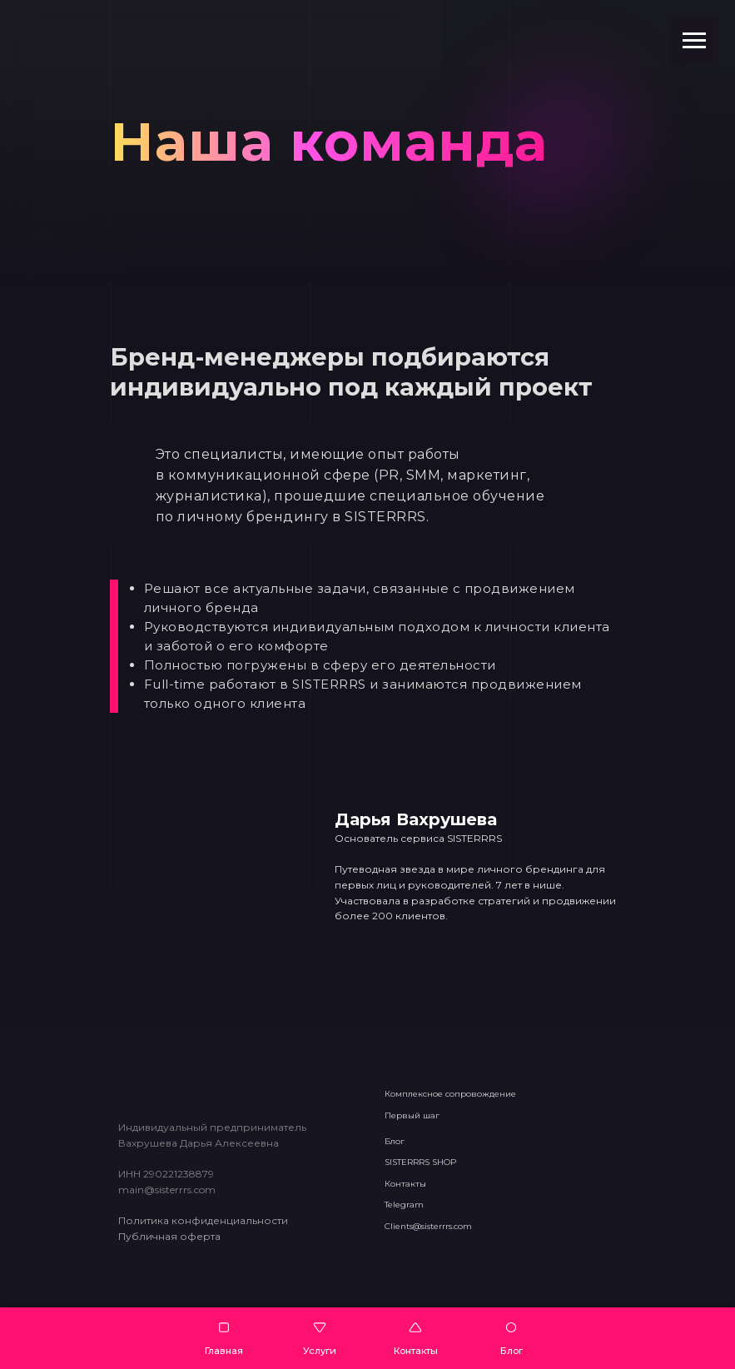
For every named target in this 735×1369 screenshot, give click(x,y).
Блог (395, 1141)
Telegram (404, 1204)
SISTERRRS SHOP (420, 1162)
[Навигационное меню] (694, 40)
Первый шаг (412, 1115)
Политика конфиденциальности (203, 1220)
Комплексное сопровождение (450, 1093)
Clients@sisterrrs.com (428, 1226)
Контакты (405, 1183)
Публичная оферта (169, 1236)
